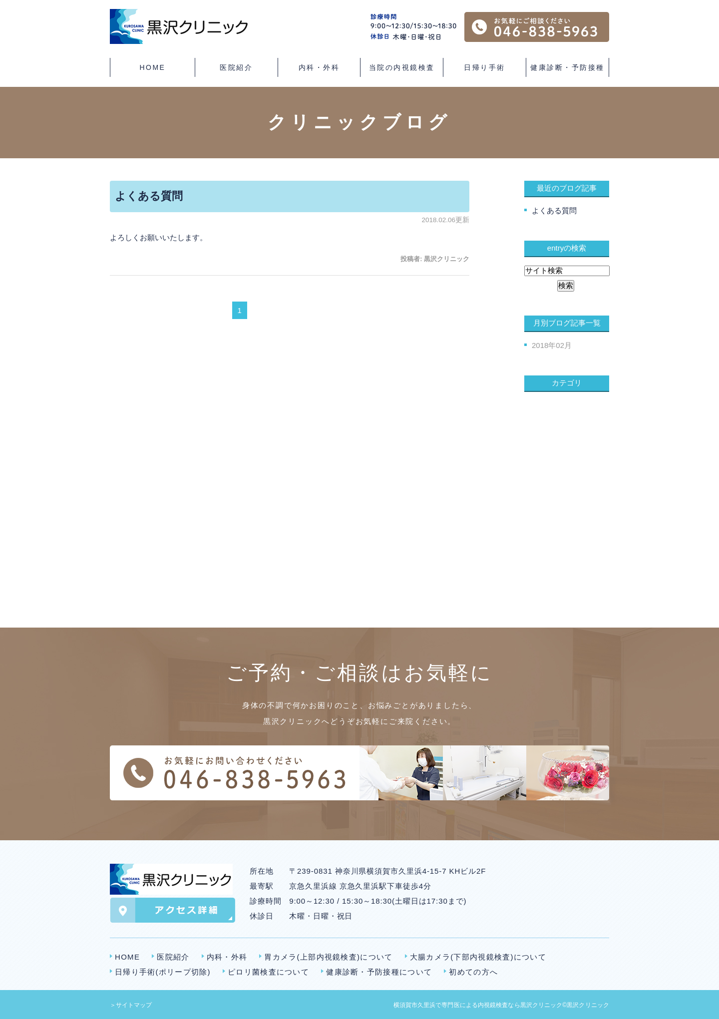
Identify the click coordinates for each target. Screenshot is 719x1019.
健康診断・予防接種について (379, 972)
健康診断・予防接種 (567, 67)
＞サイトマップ (131, 1005)
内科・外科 (227, 957)
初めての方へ (473, 972)
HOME (152, 67)
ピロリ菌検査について (268, 972)
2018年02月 (552, 345)
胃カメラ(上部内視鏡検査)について (328, 957)
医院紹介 (173, 957)
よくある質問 (149, 196)
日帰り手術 (484, 67)
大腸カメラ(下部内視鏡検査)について (478, 957)
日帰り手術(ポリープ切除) (163, 972)
